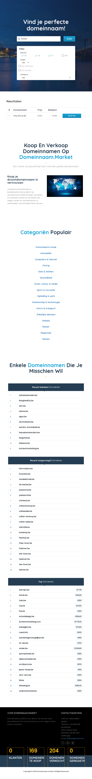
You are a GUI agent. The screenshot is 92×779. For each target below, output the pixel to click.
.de (39, 57)
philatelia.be (19, 118)
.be (26, 57)
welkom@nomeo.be (75, 742)
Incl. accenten (27, 72)
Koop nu (71, 119)
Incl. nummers (28, 68)
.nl (52, 57)
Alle (65, 57)
